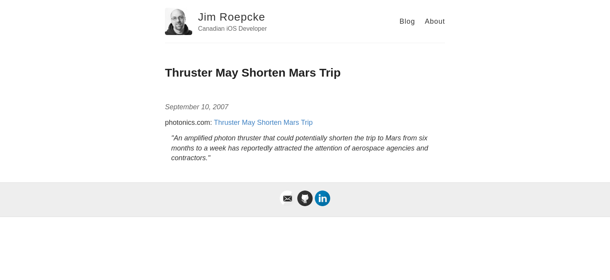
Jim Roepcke (231, 17)
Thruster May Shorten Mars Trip (263, 122)
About (435, 21)
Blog (407, 21)
